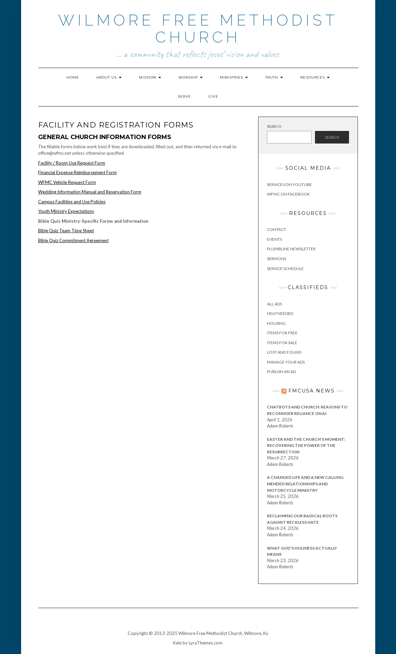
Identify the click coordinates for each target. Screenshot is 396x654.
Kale (177, 642)
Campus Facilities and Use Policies (72, 201)
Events (274, 239)
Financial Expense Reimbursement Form (77, 172)
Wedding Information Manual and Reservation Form (89, 192)
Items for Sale (282, 342)
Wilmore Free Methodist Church (198, 28)
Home (72, 77)
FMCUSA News (311, 391)
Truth (274, 77)
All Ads (274, 303)
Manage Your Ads (286, 362)
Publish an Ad (281, 371)
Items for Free (282, 332)
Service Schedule (285, 268)
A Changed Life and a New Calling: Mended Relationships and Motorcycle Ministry (305, 483)
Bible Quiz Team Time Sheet (66, 230)
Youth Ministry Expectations (66, 211)
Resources (315, 77)
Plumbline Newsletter (291, 248)
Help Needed (280, 313)
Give (213, 96)
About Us (109, 77)
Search (274, 126)
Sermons (276, 258)
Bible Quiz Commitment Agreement (73, 240)
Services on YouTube (289, 184)
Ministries (234, 77)
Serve (184, 96)
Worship (190, 77)
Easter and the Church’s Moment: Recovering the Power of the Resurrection (306, 445)
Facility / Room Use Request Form (71, 163)
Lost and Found (284, 352)
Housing (276, 323)
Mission (150, 77)
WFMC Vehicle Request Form (67, 182)
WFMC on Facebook (288, 194)
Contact (276, 229)
